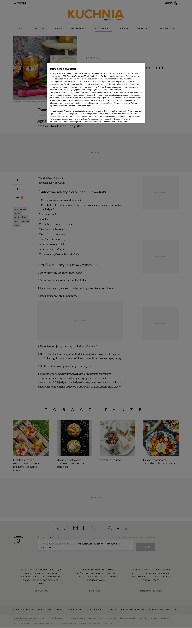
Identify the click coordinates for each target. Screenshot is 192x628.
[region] (96, 92)
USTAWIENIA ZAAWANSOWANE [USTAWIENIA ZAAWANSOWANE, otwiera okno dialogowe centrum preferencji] (65, 118)
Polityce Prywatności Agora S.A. (82, 106)
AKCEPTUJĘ (134, 118)
